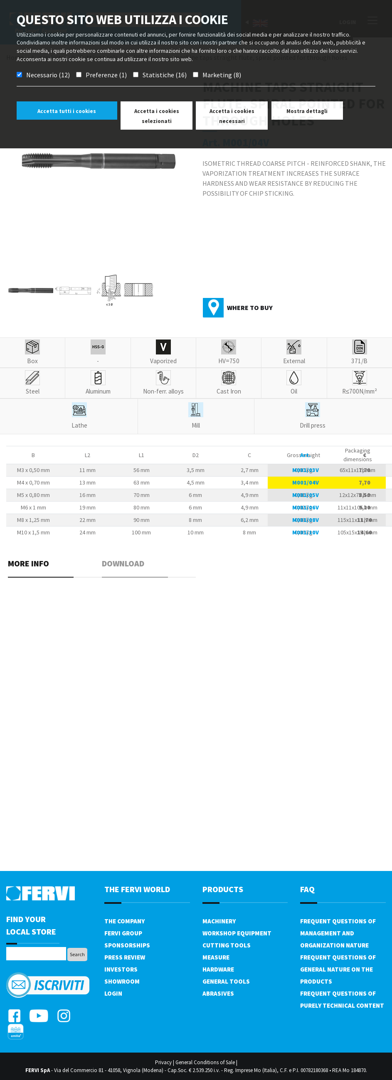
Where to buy (250, 307)
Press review (124, 957)
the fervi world (137, 889)
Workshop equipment (236, 933)
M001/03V (305, 470)
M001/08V (305, 520)
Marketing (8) (221, 75)
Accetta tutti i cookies (66, 111)
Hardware (218, 969)
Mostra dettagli (307, 111)
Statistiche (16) (165, 75)
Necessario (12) (48, 75)
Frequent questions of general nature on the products (338, 969)
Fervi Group (123, 933)
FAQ (307, 889)
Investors (121, 969)
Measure (215, 957)
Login (113, 993)
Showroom (122, 981)
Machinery (219, 921)
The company (124, 921)
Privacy (163, 1062)
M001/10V (305, 532)
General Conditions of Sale (205, 1062)
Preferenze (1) (106, 75)
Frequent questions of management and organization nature (338, 933)
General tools (226, 981)
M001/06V (305, 507)
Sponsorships (127, 945)
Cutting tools (226, 945)
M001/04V (305, 482)
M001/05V (305, 495)
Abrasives (218, 993)
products (222, 889)
